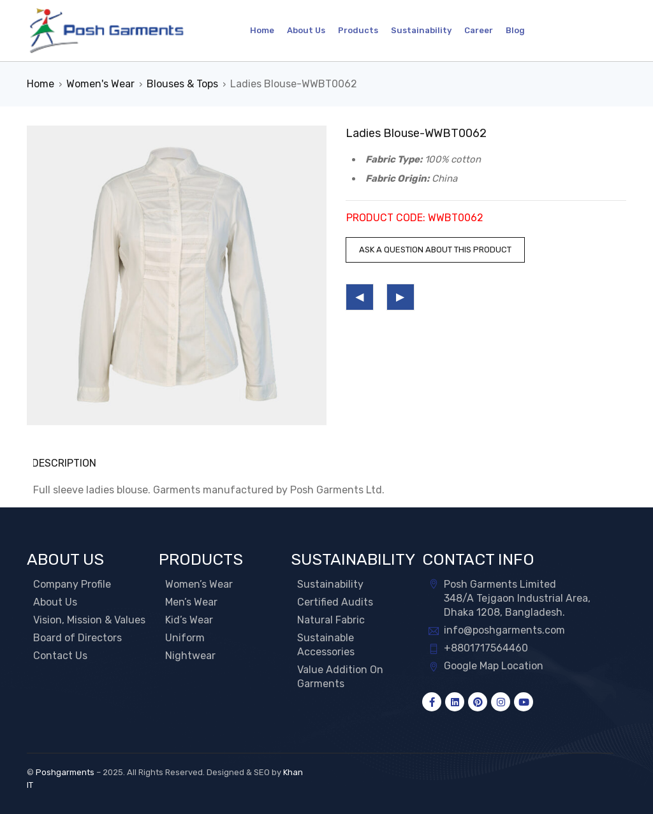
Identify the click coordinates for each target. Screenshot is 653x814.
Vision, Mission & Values (89, 620)
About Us (55, 602)
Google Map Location (493, 666)
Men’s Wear (191, 602)
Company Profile (72, 584)
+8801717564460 (486, 648)
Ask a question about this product (435, 249)
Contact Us (60, 656)
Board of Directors (77, 638)
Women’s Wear (199, 584)
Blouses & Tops (182, 84)
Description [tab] (65, 463)
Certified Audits (335, 602)
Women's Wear (100, 84)
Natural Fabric (331, 620)
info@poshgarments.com (504, 630)
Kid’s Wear (189, 620)
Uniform (185, 638)
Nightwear (190, 656)
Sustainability (330, 584)
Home (40, 84)
